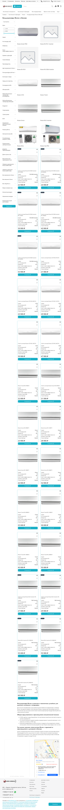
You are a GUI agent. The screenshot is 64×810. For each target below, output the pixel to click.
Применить (9, 206)
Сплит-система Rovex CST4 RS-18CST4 (27, 343)
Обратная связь (33, 788)
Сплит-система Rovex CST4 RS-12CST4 (50, 301)
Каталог (4, 1)
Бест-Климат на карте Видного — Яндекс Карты (17, 776)
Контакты (17, 1)
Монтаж (23, 1)
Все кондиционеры (36, 11)
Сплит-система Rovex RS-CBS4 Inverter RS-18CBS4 (50, 215)
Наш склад (32, 786)
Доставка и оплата (31, 1)
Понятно (55, 804)
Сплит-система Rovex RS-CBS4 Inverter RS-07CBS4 (27, 171)
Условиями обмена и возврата (21, 805)
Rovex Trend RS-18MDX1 (23, 554)
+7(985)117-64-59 (7, 792)
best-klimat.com (12, 800)
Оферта (43, 788)
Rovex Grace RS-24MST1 (46, 470)
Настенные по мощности (9, 11)
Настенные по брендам (23, 11)
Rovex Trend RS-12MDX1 (47, 512)
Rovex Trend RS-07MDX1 (23, 385)
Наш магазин (32, 784)
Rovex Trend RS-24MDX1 (47, 554)
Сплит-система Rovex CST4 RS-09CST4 (27, 301)
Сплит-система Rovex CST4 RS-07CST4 (50, 257)
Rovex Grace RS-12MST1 (46, 428)
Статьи (31, 790)
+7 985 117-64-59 (55, 1)
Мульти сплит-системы (49, 11)
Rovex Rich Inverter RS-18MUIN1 (48, 640)
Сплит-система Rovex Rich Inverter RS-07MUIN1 (27, 597)
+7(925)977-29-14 (45, 1)
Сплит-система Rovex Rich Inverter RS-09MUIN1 (50, 597)
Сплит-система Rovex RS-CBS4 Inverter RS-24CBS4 (27, 258)
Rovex (23, 14)
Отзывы (43, 782)
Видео (42, 792)
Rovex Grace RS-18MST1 (23, 470)
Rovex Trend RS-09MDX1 (23, 512)
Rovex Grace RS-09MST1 (23, 428)
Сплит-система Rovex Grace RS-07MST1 (50, 385)
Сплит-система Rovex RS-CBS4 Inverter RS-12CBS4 (27, 215)
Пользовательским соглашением (15, 803)
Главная (4, 14)
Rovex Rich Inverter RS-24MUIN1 (25, 682)
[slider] (4, 33)
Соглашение (44, 786)
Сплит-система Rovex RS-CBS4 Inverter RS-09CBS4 (50, 171)
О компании (11, 1)
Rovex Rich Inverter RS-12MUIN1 (25, 640)
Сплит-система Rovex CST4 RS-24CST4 (50, 343)
